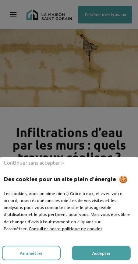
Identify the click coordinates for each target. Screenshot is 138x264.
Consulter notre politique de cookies (65, 228)
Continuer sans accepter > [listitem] (34, 162)
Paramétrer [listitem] (31, 253)
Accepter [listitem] (101, 253)
